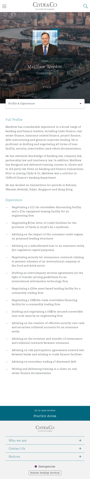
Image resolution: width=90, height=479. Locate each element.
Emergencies (47, 466)
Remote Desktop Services (45, 472)
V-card (47, 86)
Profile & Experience (21, 103)
